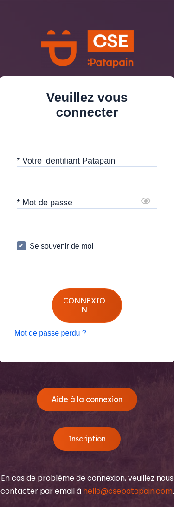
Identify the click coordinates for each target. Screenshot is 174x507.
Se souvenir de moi (61, 246)
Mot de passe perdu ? (50, 333)
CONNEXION (84, 305)
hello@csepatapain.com (128, 491)
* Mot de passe (44, 202)
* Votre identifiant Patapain (66, 160)
